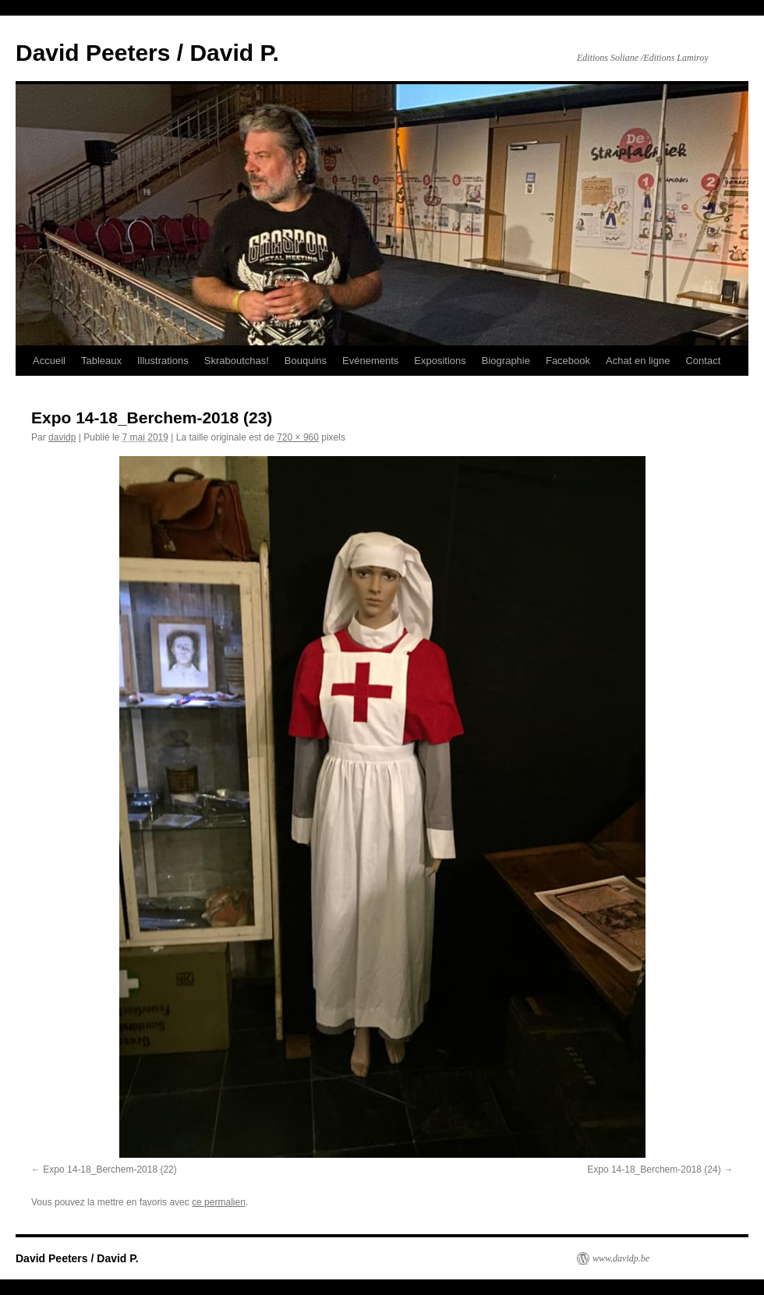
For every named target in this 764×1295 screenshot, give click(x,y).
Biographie (506, 360)
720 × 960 (298, 437)
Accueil (49, 360)
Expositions (439, 360)
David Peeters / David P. (147, 52)
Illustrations (163, 360)
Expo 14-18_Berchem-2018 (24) (653, 1169)
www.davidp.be (620, 1258)
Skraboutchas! (236, 360)
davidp (62, 437)
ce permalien (219, 1202)
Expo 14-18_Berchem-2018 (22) (109, 1169)
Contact (702, 360)
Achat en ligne (638, 360)
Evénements (370, 360)
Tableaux (101, 360)
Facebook (568, 360)
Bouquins (306, 360)
